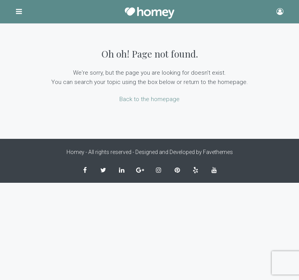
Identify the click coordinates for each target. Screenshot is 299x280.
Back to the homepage (149, 99)
